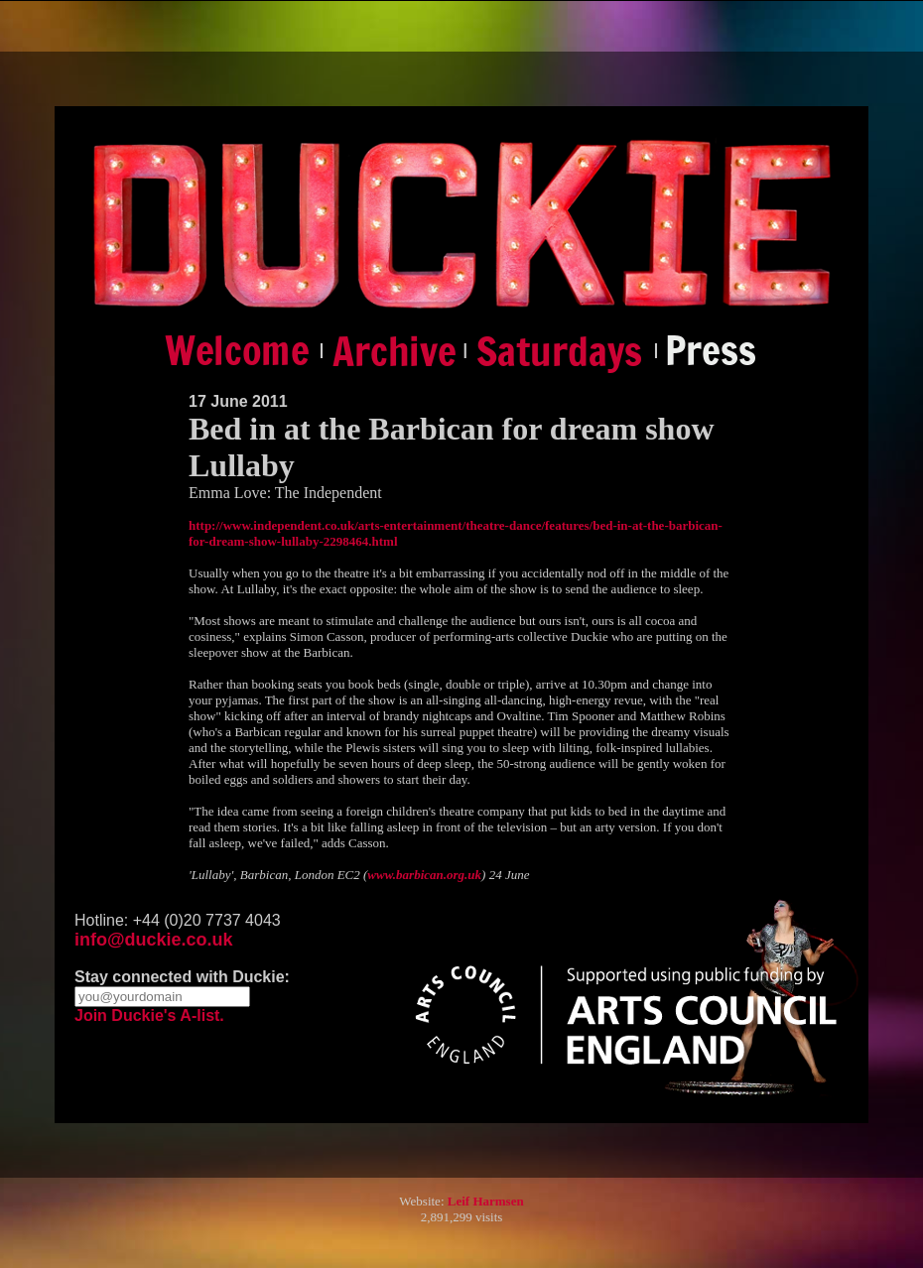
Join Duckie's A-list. (149, 1015)
